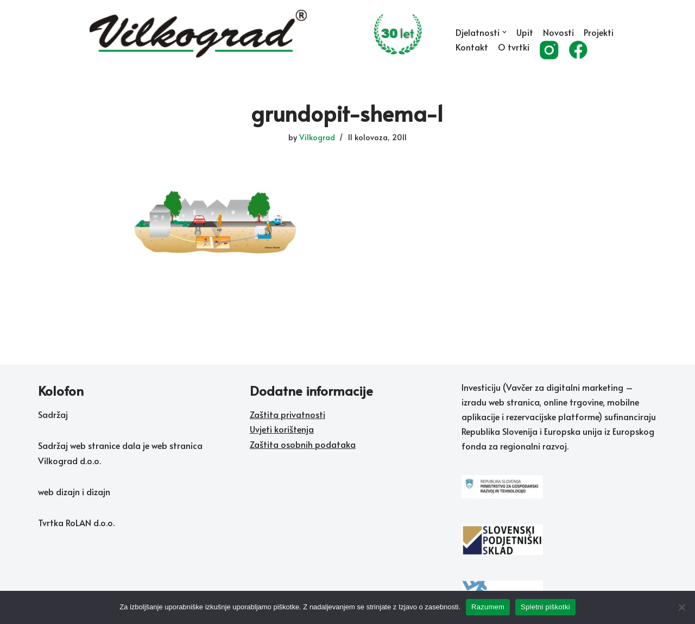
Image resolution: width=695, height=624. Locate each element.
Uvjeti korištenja (282, 429)
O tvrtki (513, 47)
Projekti (599, 32)
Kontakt (472, 47)
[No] (681, 607)
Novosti (558, 32)
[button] (504, 32)
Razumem (487, 607)
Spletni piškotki (545, 607)
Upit (524, 32)
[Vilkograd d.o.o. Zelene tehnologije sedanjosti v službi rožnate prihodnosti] (263, 34)
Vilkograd (317, 137)
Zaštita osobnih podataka (303, 444)
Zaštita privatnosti (287, 414)
